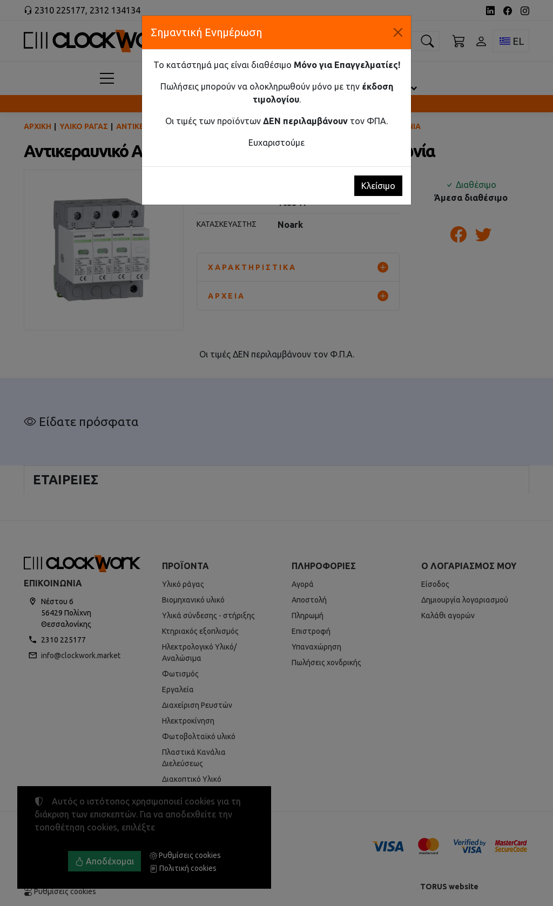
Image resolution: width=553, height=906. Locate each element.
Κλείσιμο (378, 186)
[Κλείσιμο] (398, 32)
